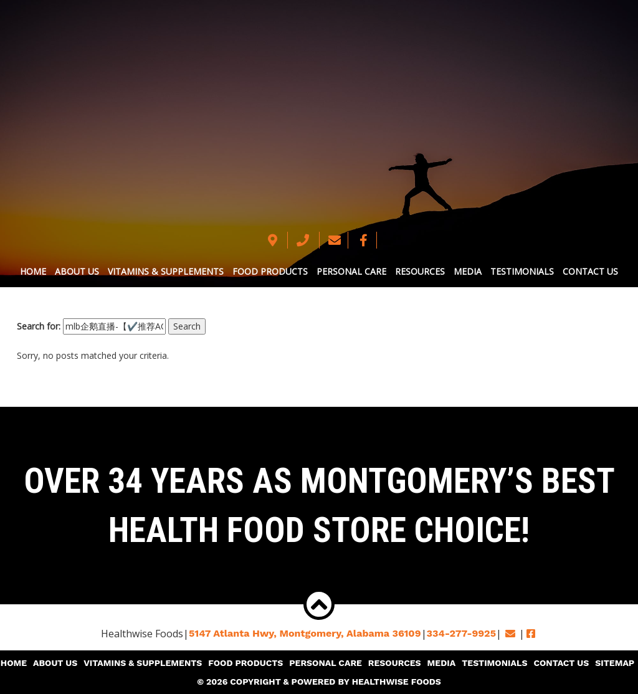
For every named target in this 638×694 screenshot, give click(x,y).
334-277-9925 (461, 633)
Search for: (38, 326)
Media (468, 271)
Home (33, 271)
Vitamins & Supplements (166, 271)
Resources (420, 271)
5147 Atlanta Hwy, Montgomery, (305, 633)
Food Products (270, 271)
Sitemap (614, 663)
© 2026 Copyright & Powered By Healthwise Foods (319, 682)
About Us (77, 271)
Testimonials (522, 271)
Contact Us (590, 271)
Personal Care (351, 271)
